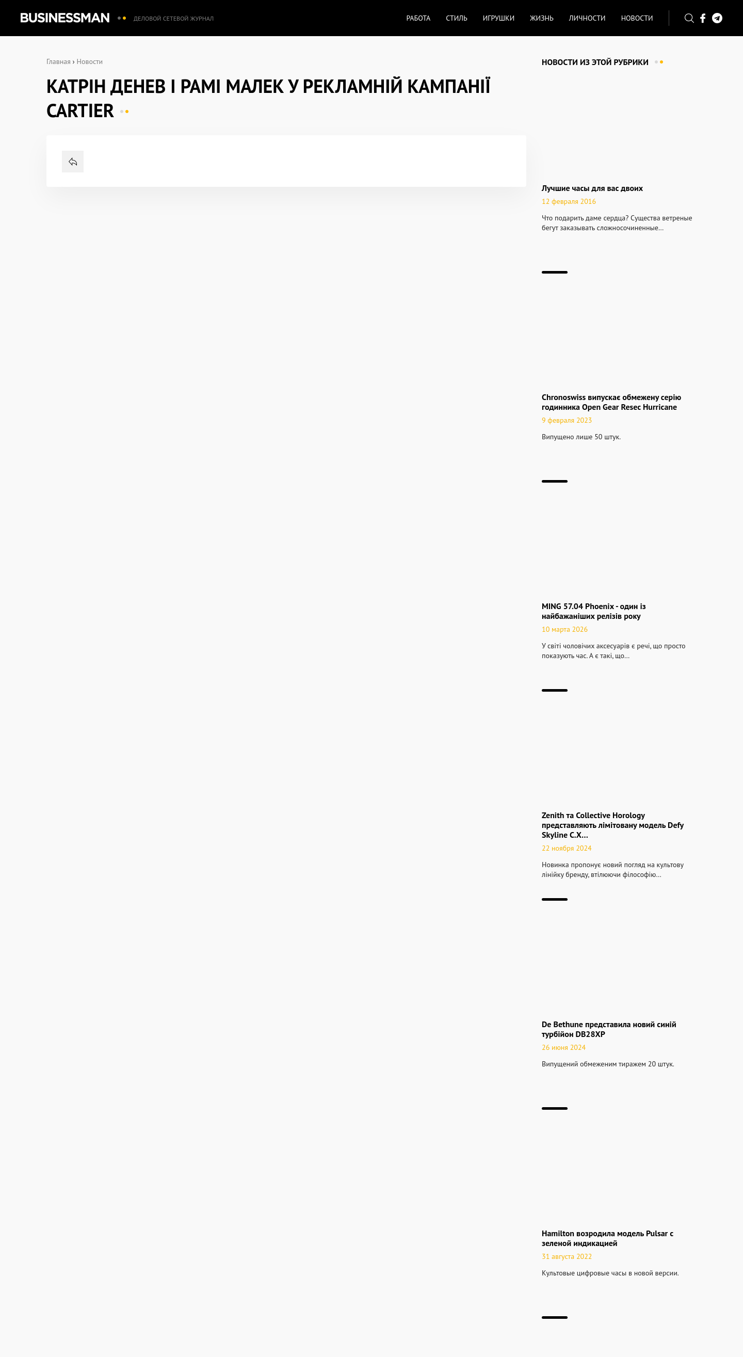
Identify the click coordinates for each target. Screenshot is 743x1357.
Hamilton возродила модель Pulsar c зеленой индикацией (607, 1238)
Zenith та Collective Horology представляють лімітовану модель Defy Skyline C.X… (613, 825)
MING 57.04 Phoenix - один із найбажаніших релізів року (594, 611)
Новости (637, 18)
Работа (418, 18)
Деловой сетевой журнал (174, 18)
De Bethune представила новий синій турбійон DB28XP (609, 1029)
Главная (58, 61)
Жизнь (542, 18)
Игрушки (498, 18)
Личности (587, 18)
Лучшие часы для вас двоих (592, 188)
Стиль (456, 18)
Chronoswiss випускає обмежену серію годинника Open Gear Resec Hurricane (611, 402)
